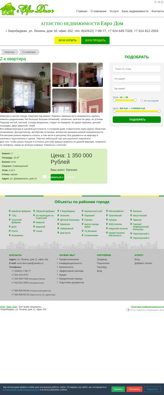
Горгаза (88, 220)
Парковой (89, 215)
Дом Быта (65, 233)
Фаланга (137, 211)
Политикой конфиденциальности (22, 389)
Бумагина (65, 224)
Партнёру (102, 267)
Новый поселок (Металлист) (117, 234)
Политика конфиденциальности (147, 306)
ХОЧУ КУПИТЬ (67, 40)
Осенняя (64, 215)
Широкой (40, 226)
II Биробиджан (67, 211)
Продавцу (102, 259)
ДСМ (14, 226)
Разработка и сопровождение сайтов (145, 310)
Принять (118, 389)
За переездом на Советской (44, 216)
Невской (40, 222)
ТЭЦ (14, 215)
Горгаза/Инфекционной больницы (141, 227)
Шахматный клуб (93, 211)
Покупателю (103, 263)
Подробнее (152, 389)
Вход (162, 2)
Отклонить (134, 389)
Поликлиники (91, 235)
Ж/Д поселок (115, 224)
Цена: (116, 108)
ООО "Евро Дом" (9, 306)
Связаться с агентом (57, 177)
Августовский (140, 215)
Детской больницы (69, 220)
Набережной (66, 228)
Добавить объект (143, 263)
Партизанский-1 (141, 233)
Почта (15, 231)
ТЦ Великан (90, 231)
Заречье (137, 220)
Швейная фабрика (21, 211)
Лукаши (113, 220)
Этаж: (116, 97)
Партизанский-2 (141, 238)
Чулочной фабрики (16, 221)
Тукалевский (115, 215)
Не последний (149, 100)
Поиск (155, 2)
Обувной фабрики (45, 211)
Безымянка (17, 235)
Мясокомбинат (116, 211)
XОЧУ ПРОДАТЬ (95, 40)
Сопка (39, 231)
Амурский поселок (118, 228)
